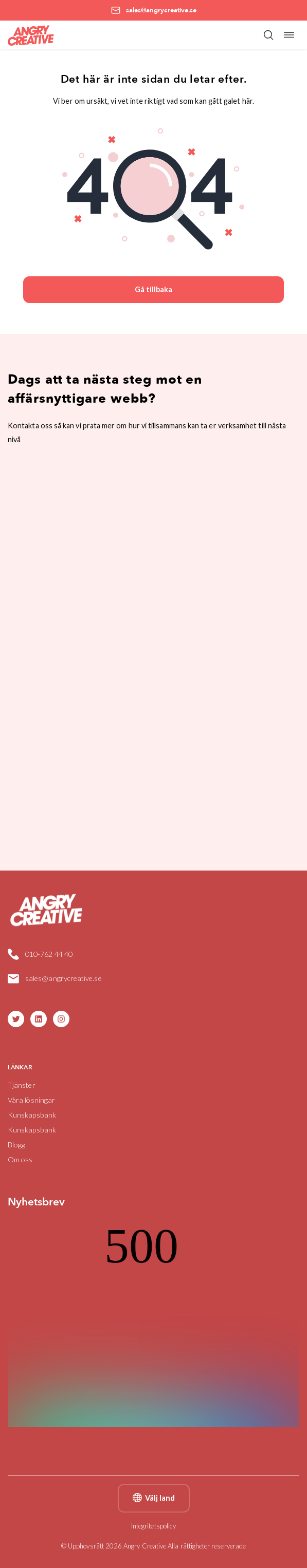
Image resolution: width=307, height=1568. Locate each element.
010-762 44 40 (49, 954)
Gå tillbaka (153, 289)
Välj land (154, 1498)
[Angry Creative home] (31, 35)
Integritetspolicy (153, 1526)
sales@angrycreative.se (63, 978)
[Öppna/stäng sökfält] (268, 35)
